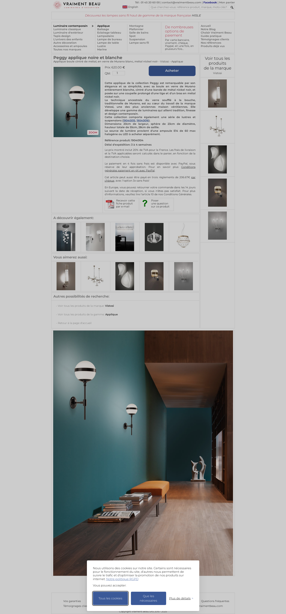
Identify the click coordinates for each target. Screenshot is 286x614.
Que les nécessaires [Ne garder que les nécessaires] (148, 598)
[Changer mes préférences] (179, 598)
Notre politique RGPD (122, 579)
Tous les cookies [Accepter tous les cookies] (110, 598)
